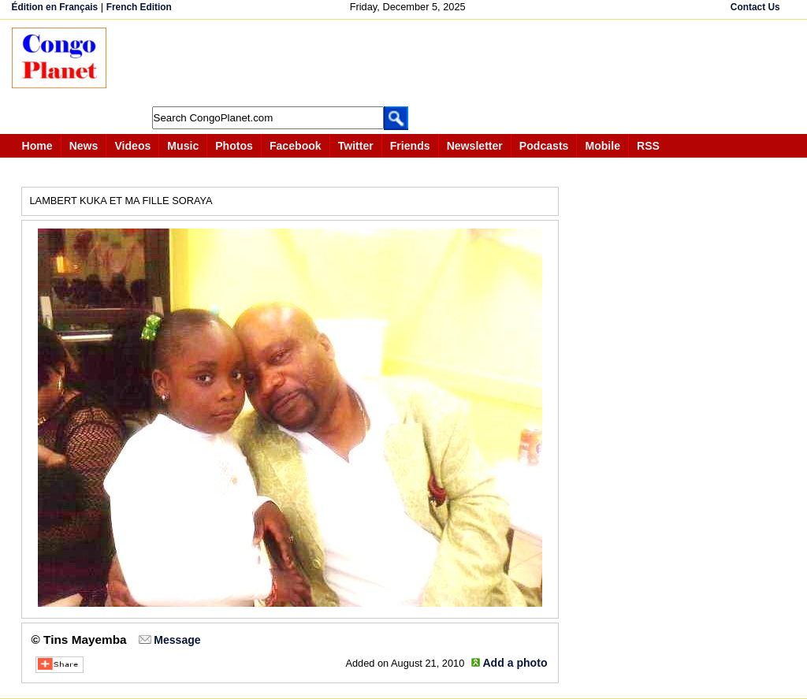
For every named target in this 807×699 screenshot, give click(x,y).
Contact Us (755, 7)
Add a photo (514, 662)
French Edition (139, 7)
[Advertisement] (409, 63)
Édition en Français (55, 7)
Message (177, 640)
